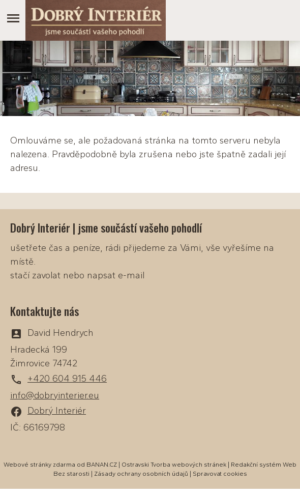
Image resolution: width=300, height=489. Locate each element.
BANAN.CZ (101, 464)
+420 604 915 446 (67, 378)
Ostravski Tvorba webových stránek (174, 464)
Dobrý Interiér (56, 410)
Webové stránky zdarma (39, 464)
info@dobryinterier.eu (54, 395)
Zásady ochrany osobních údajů (141, 473)
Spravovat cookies (220, 473)
